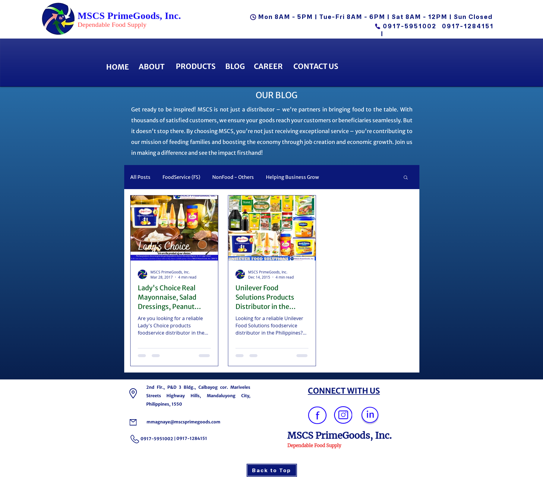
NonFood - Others (233, 177)
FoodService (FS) (181, 177)
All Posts (140, 177)
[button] (406, 178)
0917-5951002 (410, 26)
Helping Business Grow (292, 177)
